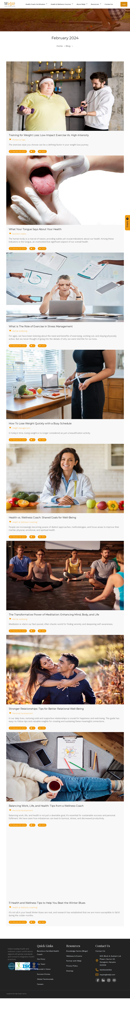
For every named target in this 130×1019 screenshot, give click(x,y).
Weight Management (21, 428)
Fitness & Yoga (18, 140)
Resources (96, 4)
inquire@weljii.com (107, 974)
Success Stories (43, 974)
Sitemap (69, 971)
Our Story (41, 959)
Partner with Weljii (73, 961)
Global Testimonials (45, 979)
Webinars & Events (74, 956)
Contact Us (109, 4)
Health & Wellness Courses (62, 4)
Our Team (41, 964)
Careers (40, 984)
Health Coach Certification (37, 4)
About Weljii (82, 4)
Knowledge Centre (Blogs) (77, 951)
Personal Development (22, 713)
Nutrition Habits (19, 234)
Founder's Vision (44, 969)
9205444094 (106, 970)
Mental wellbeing (19, 331)
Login (124, 4)
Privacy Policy (72, 966)
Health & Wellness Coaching (24, 522)
